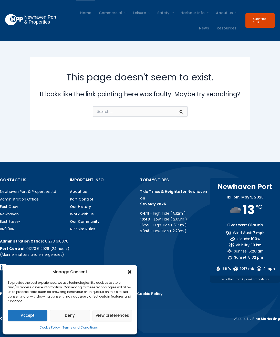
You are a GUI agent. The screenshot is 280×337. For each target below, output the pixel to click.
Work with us (82, 214)
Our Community (84, 221)
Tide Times (150, 191)
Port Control (81, 199)
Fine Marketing (266, 318)
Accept (28, 315)
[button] (129, 272)
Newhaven (197, 191)
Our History (80, 206)
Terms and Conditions (80, 327)
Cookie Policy (49, 327)
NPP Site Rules (82, 228)
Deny (70, 315)
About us (78, 191)
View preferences (112, 315)
